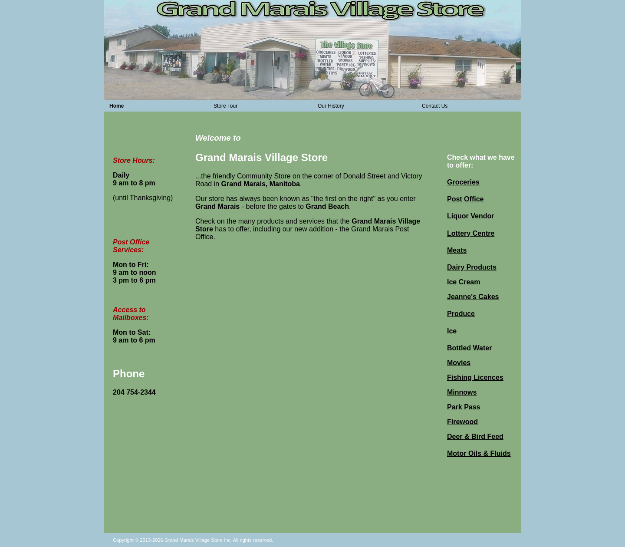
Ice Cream (463, 282)
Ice (452, 331)
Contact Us (434, 106)
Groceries (463, 182)
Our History (331, 106)
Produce (461, 313)
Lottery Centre (470, 233)
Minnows (462, 392)
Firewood (462, 421)
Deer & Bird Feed (475, 436)
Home (116, 106)
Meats (457, 250)
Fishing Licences (475, 377)
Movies (458, 362)
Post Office (465, 199)
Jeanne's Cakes (473, 296)
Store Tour (225, 106)
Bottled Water (469, 348)
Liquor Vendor (470, 216)
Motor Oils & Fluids (479, 453)
